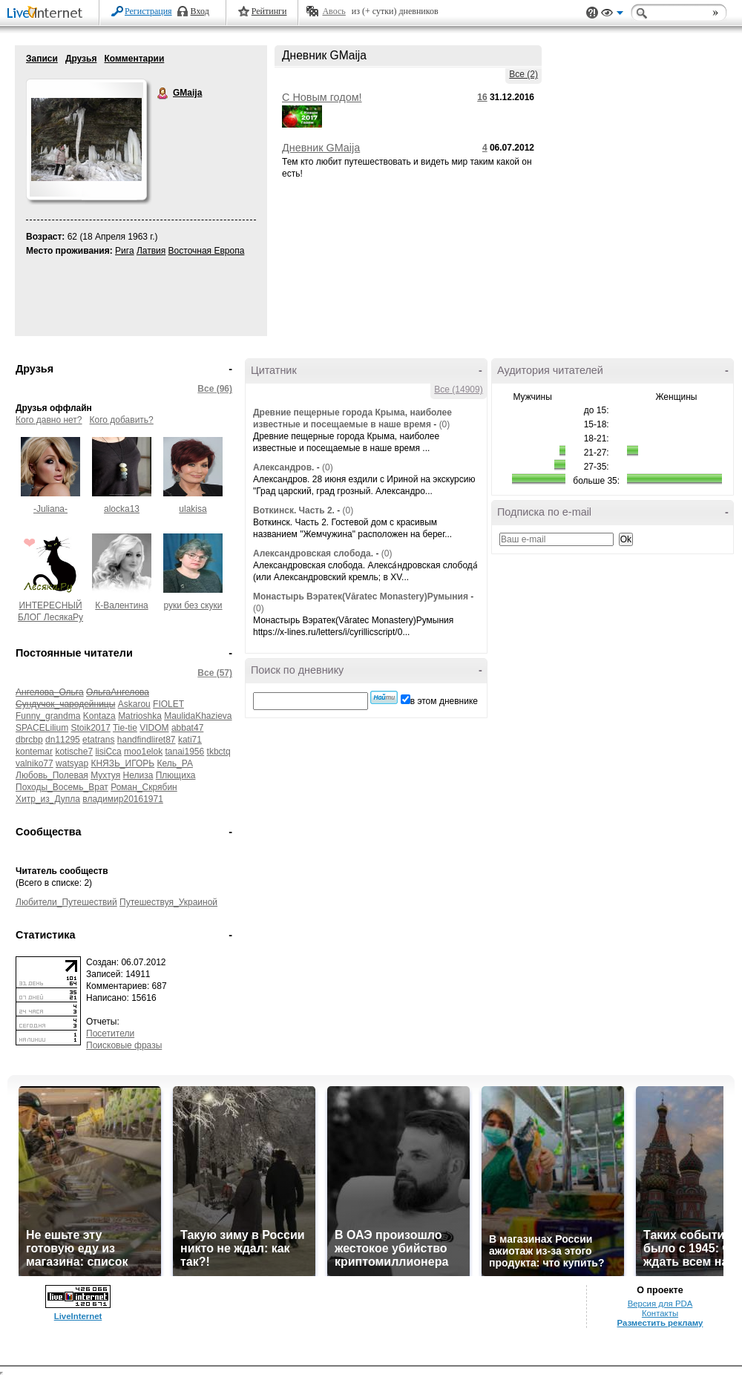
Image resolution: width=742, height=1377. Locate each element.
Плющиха (176, 775)
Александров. (283, 467)
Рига (124, 251)
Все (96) (214, 389)
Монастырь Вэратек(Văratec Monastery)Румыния (360, 596)
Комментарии (134, 58)
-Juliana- (50, 509)
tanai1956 (184, 751)
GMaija (163, 93)
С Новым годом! (322, 97)
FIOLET (168, 704)
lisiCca (108, 751)
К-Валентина (121, 605)
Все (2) (523, 74)
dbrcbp (29, 739)
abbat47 (187, 728)
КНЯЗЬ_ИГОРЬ (122, 763)
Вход (200, 11)
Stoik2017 (90, 728)
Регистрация (148, 11)
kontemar (34, 751)
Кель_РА (175, 763)
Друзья (81, 58)
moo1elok (143, 751)
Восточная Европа (206, 251)
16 (482, 97)
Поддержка (592, 13)
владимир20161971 (122, 799)
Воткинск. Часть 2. (294, 510)
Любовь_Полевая (52, 775)
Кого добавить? (122, 420)
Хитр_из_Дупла (48, 799)
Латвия (151, 251)
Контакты (660, 1313)
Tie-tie (125, 728)
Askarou (134, 704)
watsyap (72, 763)
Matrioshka (140, 716)
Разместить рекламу (660, 1322)
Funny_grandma (48, 716)
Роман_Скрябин (144, 787)
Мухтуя (105, 775)
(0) (444, 424)
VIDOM (153, 728)
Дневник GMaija (321, 148)
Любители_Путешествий (66, 902)
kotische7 (74, 751)
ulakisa (192, 509)
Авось (333, 11)
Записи (42, 58)
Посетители (110, 1033)
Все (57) (214, 673)
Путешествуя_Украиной (168, 902)
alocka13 (121, 509)
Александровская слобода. (313, 553)
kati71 (190, 739)
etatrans (98, 739)
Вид (612, 15)
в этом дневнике (444, 701)
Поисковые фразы (124, 1045)
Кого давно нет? (49, 420)
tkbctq (219, 751)
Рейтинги (269, 11)
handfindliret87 (146, 739)
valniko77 (34, 763)
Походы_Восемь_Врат (62, 787)
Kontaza (99, 716)
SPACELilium (42, 728)
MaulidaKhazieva (198, 716)
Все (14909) (458, 389)
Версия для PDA (660, 1303)
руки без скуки (192, 605)
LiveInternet (47, 14)
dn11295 (62, 739)
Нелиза (138, 775)
